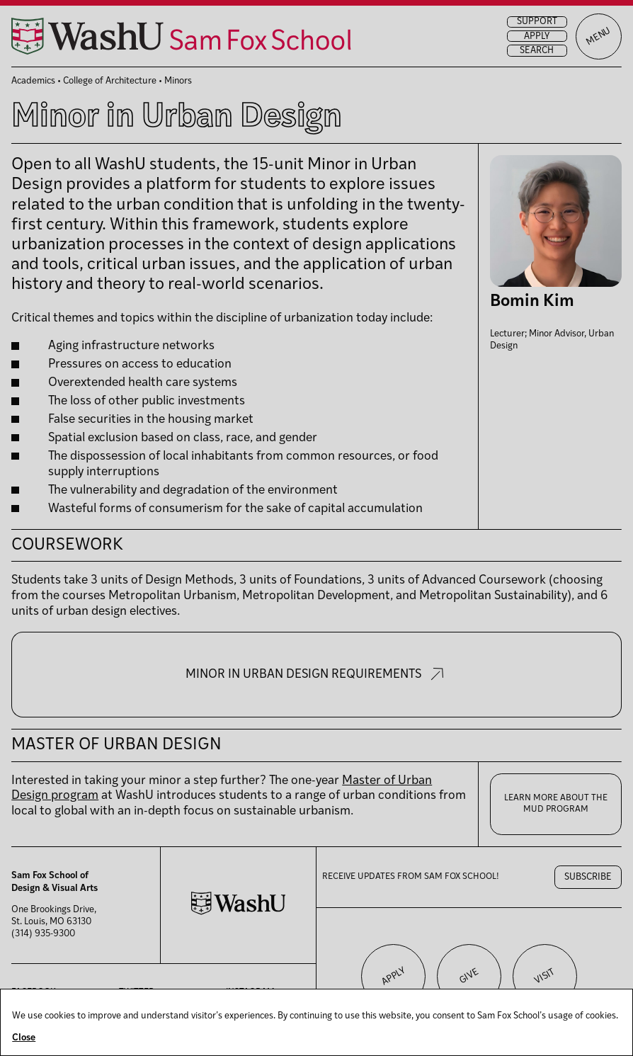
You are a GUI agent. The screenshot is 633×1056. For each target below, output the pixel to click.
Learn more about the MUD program (556, 804)
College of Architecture (109, 81)
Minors (178, 81)
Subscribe (588, 877)
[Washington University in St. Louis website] (238, 912)
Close (23, 1038)
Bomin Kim (532, 301)
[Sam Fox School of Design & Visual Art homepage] (181, 36)
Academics (33, 81)
